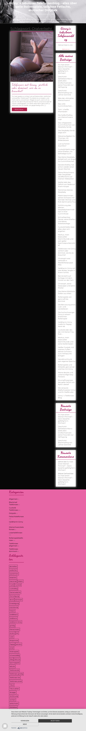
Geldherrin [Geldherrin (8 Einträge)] (13, 618)
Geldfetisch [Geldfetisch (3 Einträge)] (14, 614)
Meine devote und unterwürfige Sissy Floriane (65, 375)
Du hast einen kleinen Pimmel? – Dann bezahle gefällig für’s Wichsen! (65, 69)
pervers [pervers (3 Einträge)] (18, 644)
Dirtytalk (12, 513)
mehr (73, 724)
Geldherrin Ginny (16, 522)
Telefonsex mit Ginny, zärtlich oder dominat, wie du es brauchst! (30, 88)
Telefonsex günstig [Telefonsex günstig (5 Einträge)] (16, 674)
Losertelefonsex (15, 533)
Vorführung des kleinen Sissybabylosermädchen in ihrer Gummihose (66, 209)
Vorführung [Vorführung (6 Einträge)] (14, 696)
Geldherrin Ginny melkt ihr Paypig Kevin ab (65, 324)
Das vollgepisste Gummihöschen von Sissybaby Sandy (66, 125)
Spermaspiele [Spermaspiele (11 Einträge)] (15, 663)
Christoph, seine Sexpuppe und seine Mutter (66, 286)
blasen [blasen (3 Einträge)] (20, 581)
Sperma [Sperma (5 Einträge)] (17, 659)
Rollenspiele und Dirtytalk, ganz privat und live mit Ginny (66, 367)
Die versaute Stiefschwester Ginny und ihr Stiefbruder (66, 390)
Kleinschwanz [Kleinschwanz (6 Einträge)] (14, 629)
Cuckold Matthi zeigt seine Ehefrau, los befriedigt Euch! (66, 151)
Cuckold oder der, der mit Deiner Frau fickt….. (66, 332)
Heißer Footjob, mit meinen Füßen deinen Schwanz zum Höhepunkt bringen (66, 351)
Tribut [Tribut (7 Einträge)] (12, 685)
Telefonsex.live (65, 49)
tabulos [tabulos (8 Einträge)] (12, 666)
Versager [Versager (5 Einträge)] (13, 692)
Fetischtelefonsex (16, 516)
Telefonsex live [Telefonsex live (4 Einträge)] (15, 677)
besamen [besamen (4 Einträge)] (13, 577)
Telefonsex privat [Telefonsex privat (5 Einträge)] (16, 681)
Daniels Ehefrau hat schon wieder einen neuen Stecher (66, 167)
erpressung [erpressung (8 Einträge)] (14, 607)
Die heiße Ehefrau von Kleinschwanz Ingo (65, 117)
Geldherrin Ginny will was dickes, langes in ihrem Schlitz (66, 270)
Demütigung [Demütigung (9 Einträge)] (14, 596)
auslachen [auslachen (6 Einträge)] (13, 570)
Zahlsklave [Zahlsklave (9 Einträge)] (13, 707)
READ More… (19, 109)
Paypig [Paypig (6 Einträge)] (12, 644)
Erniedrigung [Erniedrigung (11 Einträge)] (14, 603)
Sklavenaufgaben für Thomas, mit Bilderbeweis (66, 138)
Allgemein (13, 499)
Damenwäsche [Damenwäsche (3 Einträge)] (15, 592)
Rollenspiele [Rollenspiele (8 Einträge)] (14, 652)
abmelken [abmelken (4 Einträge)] (13, 566)
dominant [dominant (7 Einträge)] (18, 600)
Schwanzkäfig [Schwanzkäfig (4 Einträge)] (14, 655)
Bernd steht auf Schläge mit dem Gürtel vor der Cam (66, 278)
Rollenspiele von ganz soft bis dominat (65, 299)
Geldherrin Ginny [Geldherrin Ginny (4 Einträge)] (15, 622)
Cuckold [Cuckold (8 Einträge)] (18, 585)
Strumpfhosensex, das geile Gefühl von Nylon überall (66, 382)
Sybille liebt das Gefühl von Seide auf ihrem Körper (66, 184)
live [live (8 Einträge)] (17, 633)
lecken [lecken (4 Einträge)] (12, 633)
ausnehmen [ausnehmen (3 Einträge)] (14, 574)
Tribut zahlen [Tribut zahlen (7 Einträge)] (14, 689)
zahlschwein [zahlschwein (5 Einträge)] (14, 703)
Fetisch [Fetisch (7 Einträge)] (12, 611)
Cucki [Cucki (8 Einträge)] (12, 585)
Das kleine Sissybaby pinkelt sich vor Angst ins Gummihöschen (67, 159)
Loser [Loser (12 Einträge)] (12, 637)
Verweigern (22, 724)
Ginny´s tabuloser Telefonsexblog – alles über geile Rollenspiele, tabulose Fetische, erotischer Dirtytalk (43, 6)
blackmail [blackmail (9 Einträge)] (13, 581)
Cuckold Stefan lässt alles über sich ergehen (66, 229)
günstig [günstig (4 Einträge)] (12, 626)
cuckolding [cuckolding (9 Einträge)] (14, 588)
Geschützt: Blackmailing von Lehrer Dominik (65, 93)
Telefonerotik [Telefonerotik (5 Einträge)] (14, 670)
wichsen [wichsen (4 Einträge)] (12, 700)
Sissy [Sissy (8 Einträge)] (11, 659)
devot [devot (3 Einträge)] (12, 600)
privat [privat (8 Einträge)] (12, 648)
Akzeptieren (47, 724)
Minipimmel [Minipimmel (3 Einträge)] (14, 640)
